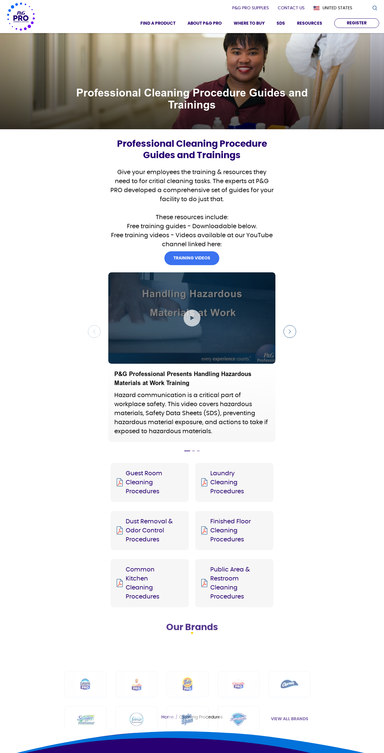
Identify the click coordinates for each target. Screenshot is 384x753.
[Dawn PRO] (85, 715)
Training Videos (191, 266)
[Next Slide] (290, 331)
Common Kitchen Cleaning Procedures (142, 583)
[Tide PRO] (187, 715)
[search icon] (374, 8)
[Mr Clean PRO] (137, 715)
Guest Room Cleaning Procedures (144, 482)
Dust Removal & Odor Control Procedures (149, 531)
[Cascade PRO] (239, 715)
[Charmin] (289, 715)
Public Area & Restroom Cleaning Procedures (230, 583)
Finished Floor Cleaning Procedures (230, 531)
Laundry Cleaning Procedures (227, 482)
